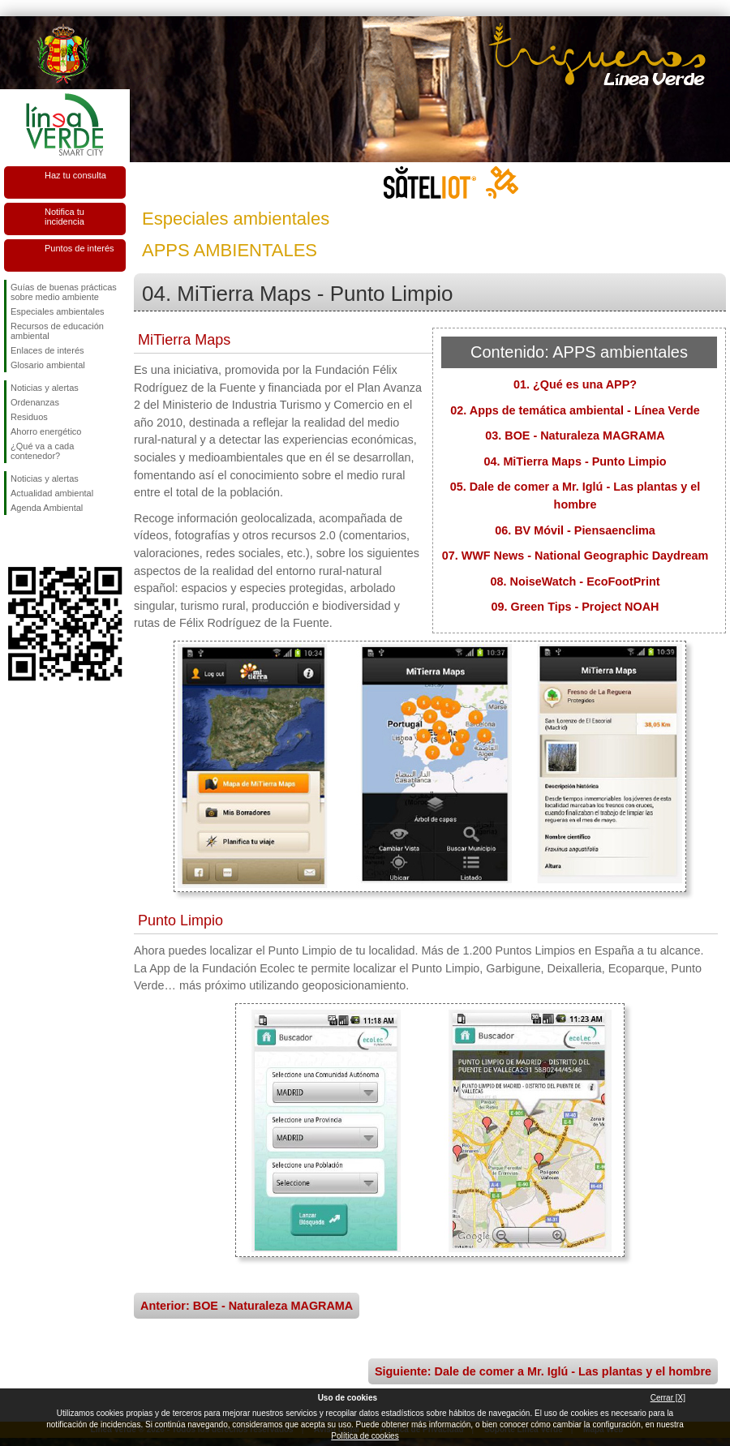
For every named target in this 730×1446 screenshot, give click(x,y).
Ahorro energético (46, 431)
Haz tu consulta (75, 175)
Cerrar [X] (668, 1397)
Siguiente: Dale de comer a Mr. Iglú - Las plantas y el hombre (543, 1371)
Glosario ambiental (48, 365)
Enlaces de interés (47, 350)
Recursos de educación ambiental (57, 331)
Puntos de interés (79, 248)
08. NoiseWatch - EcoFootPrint (575, 581)
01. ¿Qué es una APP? (575, 384)
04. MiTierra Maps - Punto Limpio (574, 461)
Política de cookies (364, 1435)
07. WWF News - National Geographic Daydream (575, 555)
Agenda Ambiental (47, 508)
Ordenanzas (35, 402)
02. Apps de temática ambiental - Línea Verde (574, 410)
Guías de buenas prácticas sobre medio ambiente (64, 292)
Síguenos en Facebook (14, 541)
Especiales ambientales (58, 311)
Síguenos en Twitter (40, 541)
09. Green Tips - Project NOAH (575, 606)
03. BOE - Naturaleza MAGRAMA (575, 435)
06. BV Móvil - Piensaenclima (575, 530)
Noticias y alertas (45, 388)
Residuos (29, 417)
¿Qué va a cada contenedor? (42, 451)
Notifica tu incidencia (64, 216)
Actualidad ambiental (52, 493)
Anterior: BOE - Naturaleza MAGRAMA (246, 1305)
